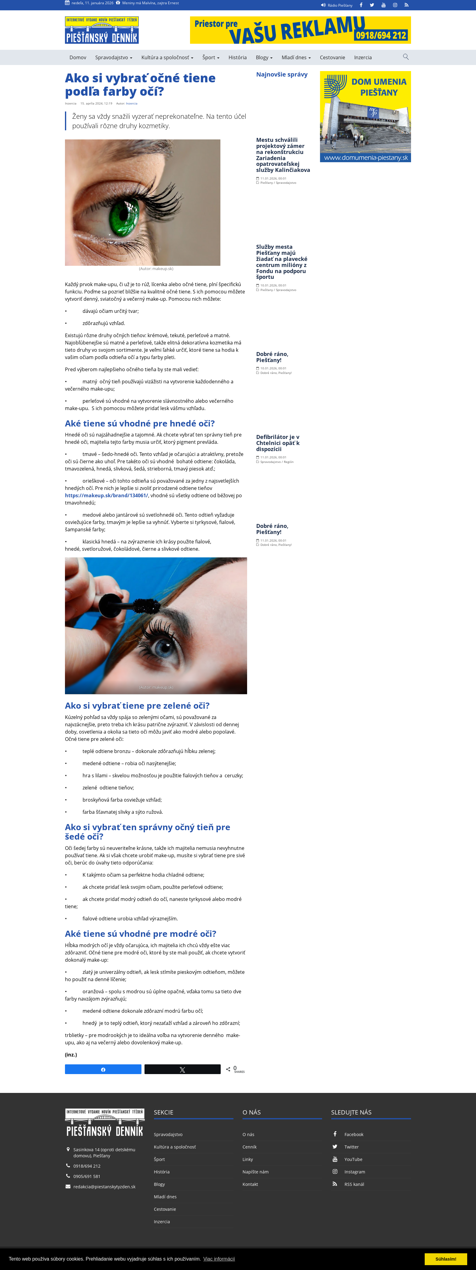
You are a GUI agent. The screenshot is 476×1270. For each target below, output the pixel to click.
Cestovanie (332, 57)
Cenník (250, 1147)
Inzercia (363, 57)
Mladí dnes (296, 57)
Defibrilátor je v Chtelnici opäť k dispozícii (278, 443)
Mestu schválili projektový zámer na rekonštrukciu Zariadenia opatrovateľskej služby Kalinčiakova (283, 154)
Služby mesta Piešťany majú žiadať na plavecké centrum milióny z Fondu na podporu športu (282, 261)
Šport (210, 57)
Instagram (348, 1172)
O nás (248, 1134)
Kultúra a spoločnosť (167, 57)
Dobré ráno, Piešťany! (272, 357)
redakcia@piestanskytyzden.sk (104, 1187)
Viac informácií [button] (219, 1258)
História (238, 57)
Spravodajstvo (113, 57)
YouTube (346, 1159)
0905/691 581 (86, 1176)
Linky (248, 1159)
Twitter (345, 1147)
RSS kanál (347, 1184)
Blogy (264, 57)
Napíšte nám (256, 1172)
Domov (78, 57)
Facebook (347, 1134)
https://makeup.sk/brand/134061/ (106, 495)
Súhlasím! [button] (446, 1259)
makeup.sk (162, 687)
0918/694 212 (86, 1166)
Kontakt (250, 1184)
